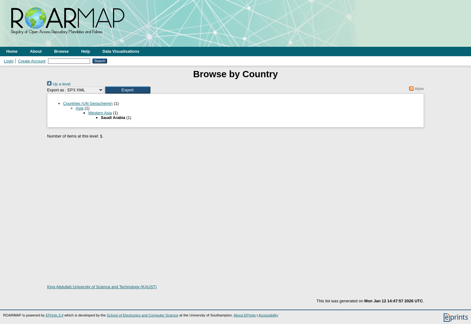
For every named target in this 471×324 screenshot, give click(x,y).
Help (85, 51)
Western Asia (100, 113)
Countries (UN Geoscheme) (88, 103)
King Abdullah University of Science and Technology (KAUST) (102, 286)
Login (9, 61)
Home (12, 51)
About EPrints (245, 315)
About (36, 51)
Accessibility (268, 315)
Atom (415, 88)
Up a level (58, 84)
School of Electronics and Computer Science (142, 315)
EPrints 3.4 (54, 315)
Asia (80, 108)
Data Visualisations (121, 51)
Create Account (32, 61)
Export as (55, 90)
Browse (61, 51)
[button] (127, 90)
